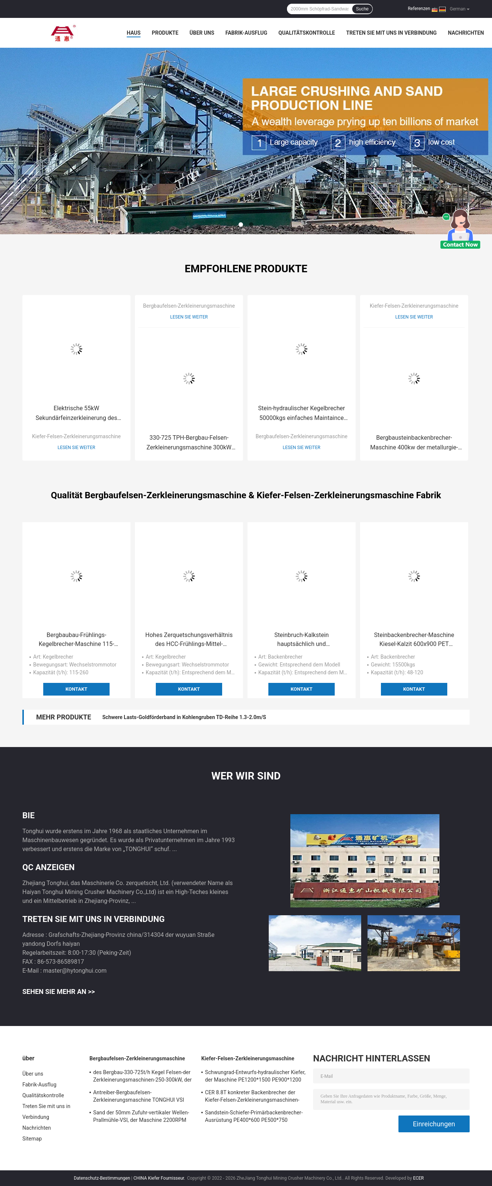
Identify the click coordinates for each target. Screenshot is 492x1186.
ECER (418, 1178)
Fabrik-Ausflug (246, 33)
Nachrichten (466, 33)
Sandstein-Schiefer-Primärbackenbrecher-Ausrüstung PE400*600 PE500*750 (254, 1116)
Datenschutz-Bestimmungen (102, 1178)
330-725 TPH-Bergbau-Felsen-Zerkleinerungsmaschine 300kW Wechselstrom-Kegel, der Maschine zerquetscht (189, 443)
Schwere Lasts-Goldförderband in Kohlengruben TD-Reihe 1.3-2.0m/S (184, 717)
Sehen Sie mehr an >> (58, 991)
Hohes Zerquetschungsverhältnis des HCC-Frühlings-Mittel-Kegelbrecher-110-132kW (189, 640)
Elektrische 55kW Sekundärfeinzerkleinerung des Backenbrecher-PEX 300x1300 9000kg (76, 414)
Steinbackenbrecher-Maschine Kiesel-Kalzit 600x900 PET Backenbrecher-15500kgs (414, 640)
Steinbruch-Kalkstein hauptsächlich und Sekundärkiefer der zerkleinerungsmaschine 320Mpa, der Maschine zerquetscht (301, 640)
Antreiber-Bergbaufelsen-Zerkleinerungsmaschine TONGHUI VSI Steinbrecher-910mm (138, 1097)
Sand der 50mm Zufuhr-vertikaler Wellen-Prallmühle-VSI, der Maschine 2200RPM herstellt (141, 1117)
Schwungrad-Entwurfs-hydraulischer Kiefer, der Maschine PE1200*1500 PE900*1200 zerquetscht (255, 1077)
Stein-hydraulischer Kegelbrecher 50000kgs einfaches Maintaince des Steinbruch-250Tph (301, 414)
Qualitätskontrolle (306, 33)
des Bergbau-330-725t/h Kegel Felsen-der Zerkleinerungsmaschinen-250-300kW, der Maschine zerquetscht (142, 1077)
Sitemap (32, 1139)
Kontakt (76, 689)
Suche (362, 9)
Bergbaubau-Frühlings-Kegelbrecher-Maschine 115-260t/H (76, 640)
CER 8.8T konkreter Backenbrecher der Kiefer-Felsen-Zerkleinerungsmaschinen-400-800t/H (252, 1097)
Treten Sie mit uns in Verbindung (391, 33)
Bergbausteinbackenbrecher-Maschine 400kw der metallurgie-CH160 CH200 (414, 443)
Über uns (202, 33)
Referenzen (419, 8)
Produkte (165, 33)
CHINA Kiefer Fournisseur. (159, 1178)
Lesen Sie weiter (76, 447)
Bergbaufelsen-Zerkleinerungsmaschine (189, 306)
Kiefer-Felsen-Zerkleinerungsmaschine (76, 436)
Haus (134, 33)
